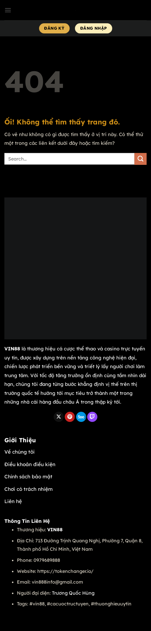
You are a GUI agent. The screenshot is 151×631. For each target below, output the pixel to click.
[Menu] (7, 10)
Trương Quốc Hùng (73, 593)
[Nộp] (140, 159)
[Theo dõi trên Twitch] (92, 417)
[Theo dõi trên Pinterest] (70, 417)
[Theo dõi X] (59, 417)
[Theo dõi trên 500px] (81, 417)
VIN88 (12, 348)
